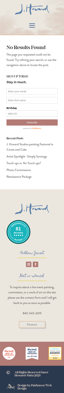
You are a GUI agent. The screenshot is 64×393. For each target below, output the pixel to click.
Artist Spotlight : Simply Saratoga (26, 156)
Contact (32, 324)
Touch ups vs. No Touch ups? (23, 163)
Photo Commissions (18, 170)
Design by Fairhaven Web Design (35, 387)
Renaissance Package (19, 176)
